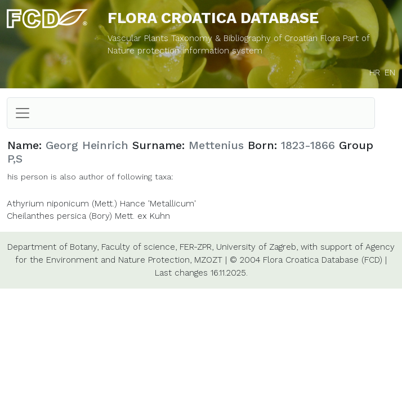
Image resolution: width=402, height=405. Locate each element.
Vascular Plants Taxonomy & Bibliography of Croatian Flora (225, 38)
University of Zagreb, (257, 247)
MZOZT (208, 260)
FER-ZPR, (196, 247)
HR (374, 73)
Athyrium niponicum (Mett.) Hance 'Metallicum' (101, 204)
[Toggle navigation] (22, 113)
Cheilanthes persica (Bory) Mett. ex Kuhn (88, 216)
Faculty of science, (139, 247)
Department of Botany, (53, 247)
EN (390, 73)
